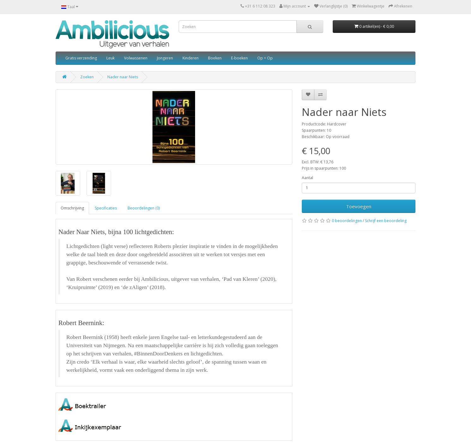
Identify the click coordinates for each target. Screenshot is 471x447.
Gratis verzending (81, 58)
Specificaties (106, 208)
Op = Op (265, 58)
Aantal (307, 177)
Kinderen (190, 58)
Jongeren (165, 58)
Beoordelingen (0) (144, 208)
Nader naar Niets (122, 77)
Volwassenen (135, 58)
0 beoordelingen (347, 220)
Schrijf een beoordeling (386, 220)
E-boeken (239, 58)
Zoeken (87, 77)
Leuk (110, 58)
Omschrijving (72, 208)
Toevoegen (358, 206)
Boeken (215, 58)
